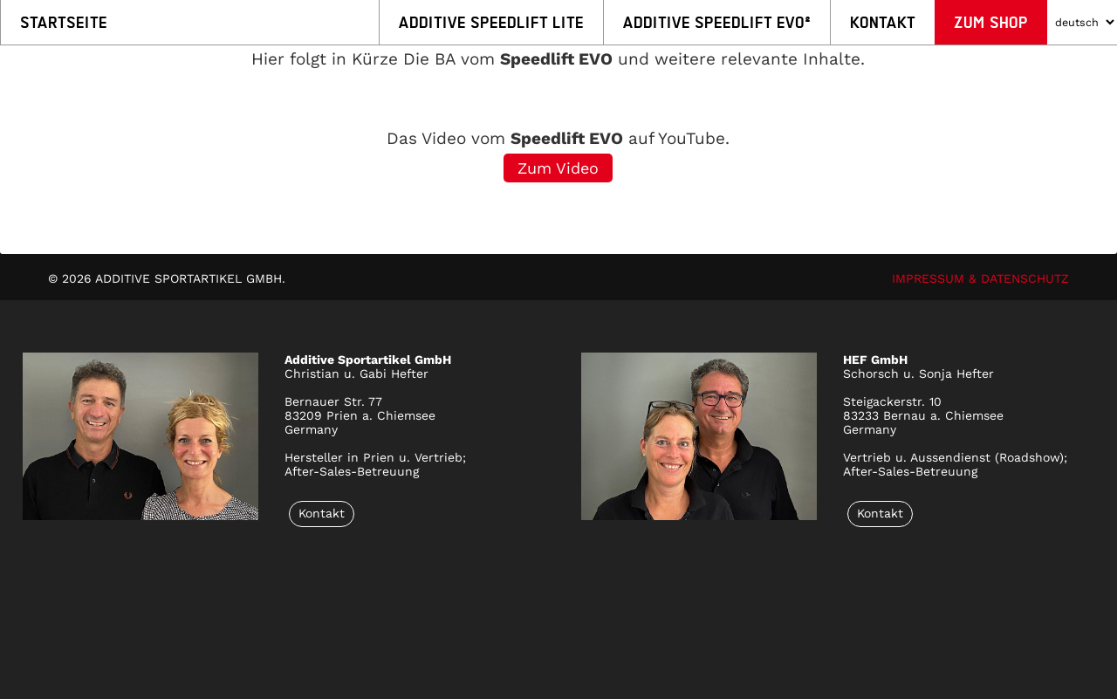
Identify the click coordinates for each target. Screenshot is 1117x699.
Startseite (63, 22)
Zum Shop (991, 22)
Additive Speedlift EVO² (717, 22)
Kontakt (882, 22)
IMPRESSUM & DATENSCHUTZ (980, 278)
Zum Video (558, 168)
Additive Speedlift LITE (491, 22)
